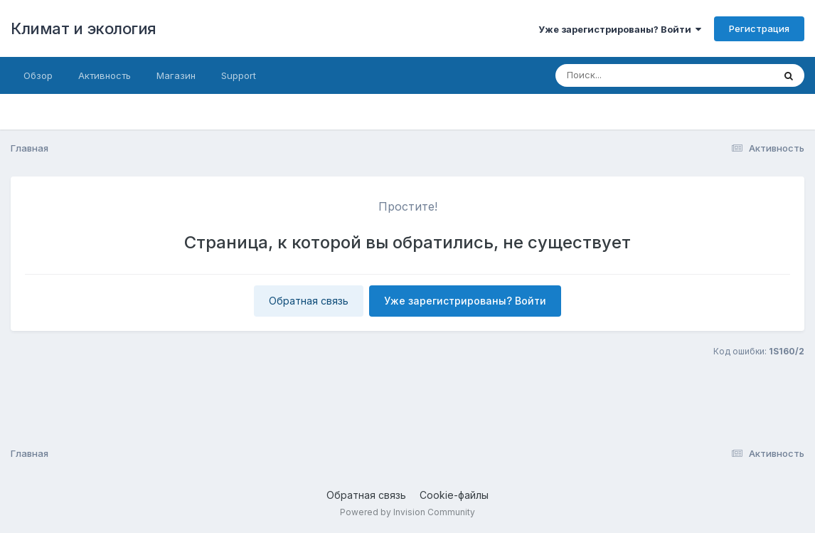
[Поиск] (637, 75)
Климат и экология (83, 28)
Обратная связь (308, 301)
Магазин (176, 75)
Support (238, 75)
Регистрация (759, 28)
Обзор (38, 75)
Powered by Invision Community (407, 512)
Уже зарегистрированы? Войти (619, 29)
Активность (104, 75)
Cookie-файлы (454, 495)
